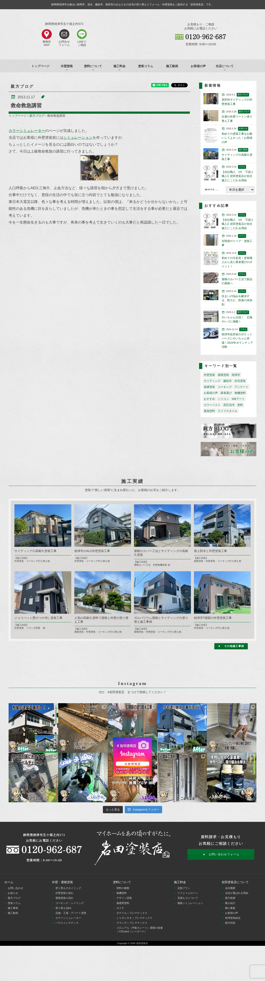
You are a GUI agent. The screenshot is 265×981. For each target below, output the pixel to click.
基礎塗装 (209, 386)
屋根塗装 (223, 374)
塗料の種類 (122, 888)
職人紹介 (230, 903)
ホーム (8, 882)
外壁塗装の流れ (64, 893)
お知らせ (13, 893)
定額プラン (183, 888)
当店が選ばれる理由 (236, 893)
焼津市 (236, 374)
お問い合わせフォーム (224, 854)
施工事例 (13, 908)
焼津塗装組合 (233, 917)
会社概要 (230, 888)
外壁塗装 (209, 374)
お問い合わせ (15, 888)
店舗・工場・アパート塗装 (70, 912)
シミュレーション (78, 137)
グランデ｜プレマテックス (131, 922)
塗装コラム (145, 66)
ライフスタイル (227, 411)
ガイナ (120, 908)
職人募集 (230, 908)
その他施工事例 (234, 646)
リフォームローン (187, 893)
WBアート (238, 399)
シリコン (223, 399)
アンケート (241, 386)
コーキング (225, 386)
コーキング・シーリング (69, 903)
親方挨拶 (230, 897)
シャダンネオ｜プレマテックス (134, 917)
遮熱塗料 (209, 411)
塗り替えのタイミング (68, 888)
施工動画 (172, 66)
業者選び (226, 393)
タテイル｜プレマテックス (131, 912)
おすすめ (209, 399)
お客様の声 (198, 66)
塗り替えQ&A (63, 908)
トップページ (40, 66)
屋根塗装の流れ (64, 897)
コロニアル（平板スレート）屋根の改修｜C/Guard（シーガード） (139, 929)
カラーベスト (212, 405)
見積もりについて (187, 897)
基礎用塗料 (122, 903)
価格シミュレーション (190, 903)
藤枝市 (227, 380)
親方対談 (230, 922)
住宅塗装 (240, 380)
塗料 (240, 405)
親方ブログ (36, 115)
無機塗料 (240, 393)
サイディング (212, 380)
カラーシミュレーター (27, 130)
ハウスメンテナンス (67, 922)
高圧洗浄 (229, 405)
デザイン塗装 (124, 897)
